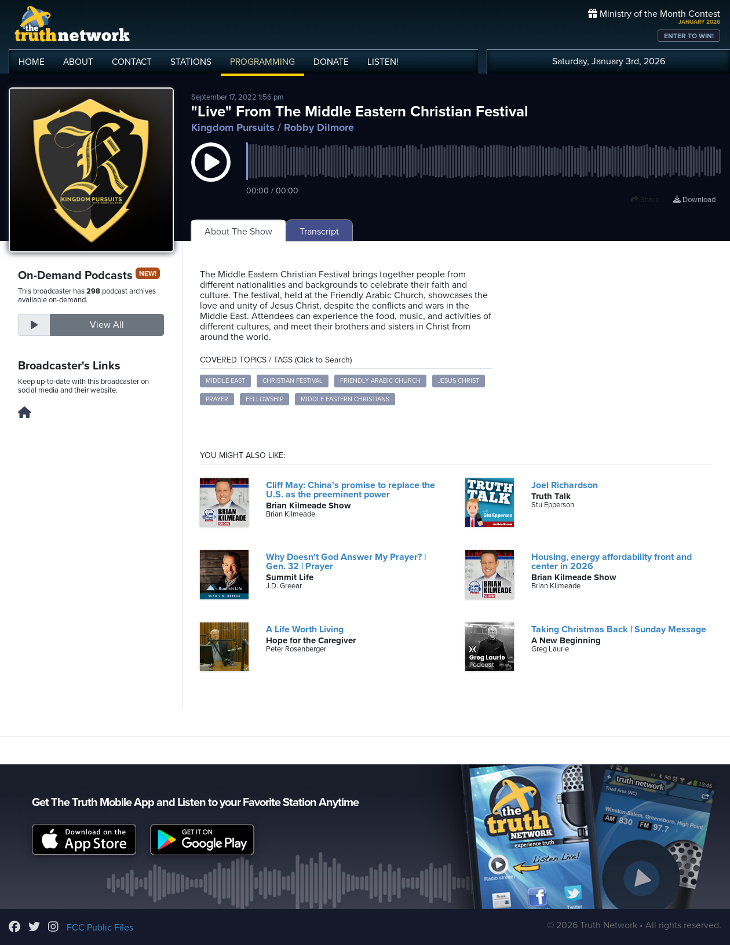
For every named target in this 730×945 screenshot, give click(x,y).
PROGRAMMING (262, 62)
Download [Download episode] (694, 199)
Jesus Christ (458, 380)
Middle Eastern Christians (345, 399)
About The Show (238, 231)
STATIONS (190, 62)
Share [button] (645, 199)
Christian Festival (292, 380)
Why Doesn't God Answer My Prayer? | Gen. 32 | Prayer (346, 561)
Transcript (319, 231)
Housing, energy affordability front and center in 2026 (611, 561)
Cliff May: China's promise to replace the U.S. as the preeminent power (350, 489)
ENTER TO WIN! (689, 36)
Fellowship (264, 399)
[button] (211, 174)
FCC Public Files (100, 927)
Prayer (217, 399)
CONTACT (132, 62)
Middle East (225, 380)
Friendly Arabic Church (380, 380)
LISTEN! (383, 62)
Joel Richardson (564, 485)
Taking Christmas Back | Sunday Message (618, 629)
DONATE (331, 62)
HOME (32, 62)
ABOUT (78, 62)
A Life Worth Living (305, 629)
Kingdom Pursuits (233, 127)
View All (107, 325)
